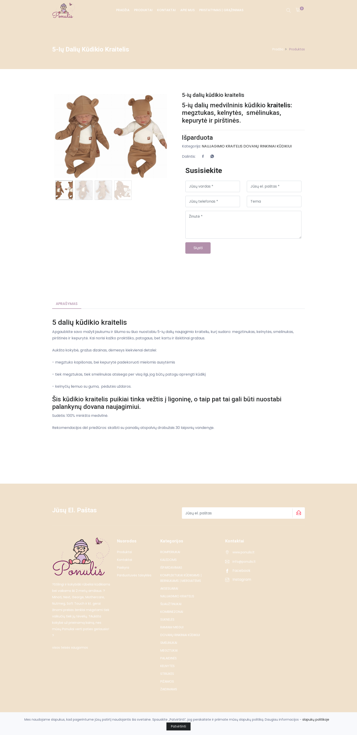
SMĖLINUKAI (168, 642)
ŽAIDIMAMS (168, 689)
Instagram (238, 579)
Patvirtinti (178, 726)
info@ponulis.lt (244, 561)
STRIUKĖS (167, 673)
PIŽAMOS (167, 681)
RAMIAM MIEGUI (172, 627)
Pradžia (122, 10)
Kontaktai (166, 10)
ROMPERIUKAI (170, 552)
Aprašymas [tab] (67, 304)
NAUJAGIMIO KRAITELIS (222, 146)
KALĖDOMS (168, 559)
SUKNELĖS (167, 619)
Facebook (237, 570)
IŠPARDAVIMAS (171, 567)
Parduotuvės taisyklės (134, 575)
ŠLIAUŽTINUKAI (170, 604)
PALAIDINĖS (168, 658)
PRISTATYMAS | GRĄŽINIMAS (221, 10)
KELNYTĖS (167, 666)
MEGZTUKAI (169, 650)
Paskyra (123, 567)
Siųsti (198, 248)
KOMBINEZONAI (171, 611)
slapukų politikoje (315, 719)
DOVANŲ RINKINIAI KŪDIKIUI (267, 146)
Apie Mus (187, 10)
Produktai (143, 10)
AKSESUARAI (169, 588)
